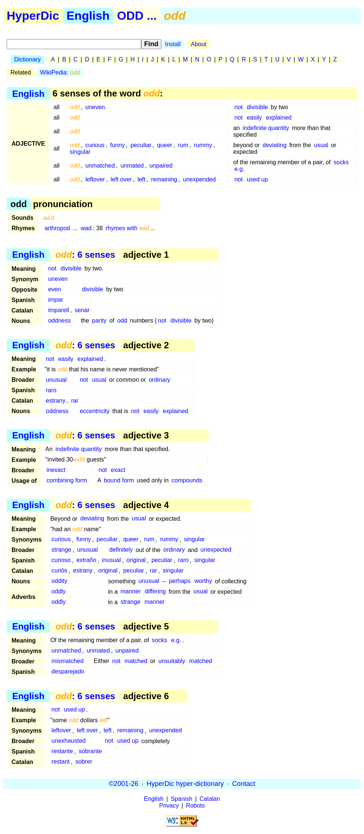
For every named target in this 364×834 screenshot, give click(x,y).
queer (164, 145)
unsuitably (171, 661)
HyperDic (33, 15)
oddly (58, 592)
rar (75, 400)
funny (117, 145)
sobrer (83, 762)
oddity (59, 581)
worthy (203, 581)
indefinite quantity (266, 128)
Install (173, 44)
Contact (243, 783)
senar (82, 310)
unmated (131, 165)
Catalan (210, 799)
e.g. (239, 169)
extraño (86, 560)
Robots (195, 805)
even (54, 289)
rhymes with (127, 228)
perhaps (179, 581)
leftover (95, 179)
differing (155, 592)
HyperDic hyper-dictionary (185, 783)
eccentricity (95, 411)
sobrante (90, 751)
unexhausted (68, 741)
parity (99, 320)
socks (341, 162)
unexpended (199, 179)
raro (51, 390)
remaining (164, 179)
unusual (56, 380)
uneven (95, 107)
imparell (58, 310)
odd (122, 320)
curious (95, 145)
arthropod (57, 228)
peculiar (140, 145)
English (88, 15)
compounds (186, 480)
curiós (59, 571)
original (136, 560)
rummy (203, 145)
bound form (119, 480)
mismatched (67, 661)
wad (86, 228)
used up (257, 179)
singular (80, 152)
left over (121, 179)
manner (130, 592)
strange (61, 550)
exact (118, 470)
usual (321, 145)
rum (183, 145)
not (238, 107)
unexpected (215, 550)
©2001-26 (123, 783)
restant (60, 762)
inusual (111, 560)
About (198, 44)
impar (55, 300)
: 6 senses (85, 255)
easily (254, 117)
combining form (67, 480)
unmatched (100, 165)
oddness (59, 320)
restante (62, 751)
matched (135, 661)
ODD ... (137, 15)
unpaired (160, 165)
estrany (55, 400)
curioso (61, 560)
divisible (257, 107)
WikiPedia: (60, 72)
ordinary (159, 380)
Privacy (168, 805)
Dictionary (27, 59)
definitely (121, 550)
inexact (56, 470)
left (141, 179)
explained (279, 117)
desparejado (67, 671)
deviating (275, 145)
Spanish (181, 799)
